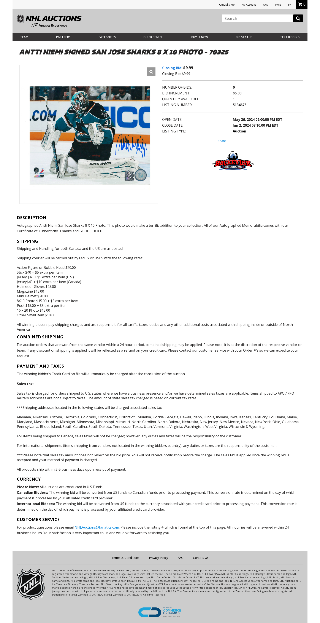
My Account (249, 4)
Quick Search (153, 37)
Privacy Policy (158, 558)
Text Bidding (290, 37)
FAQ (265, 4)
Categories (107, 37)
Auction (239, 131)
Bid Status (244, 37)
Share (222, 141)
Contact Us (201, 558)
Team (24, 37)
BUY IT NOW (199, 37)
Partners (63, 37)
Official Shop (227, 4)
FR (289, 4)
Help (278, 4)
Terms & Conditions (125, 558)
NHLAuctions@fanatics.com (96, 527)
